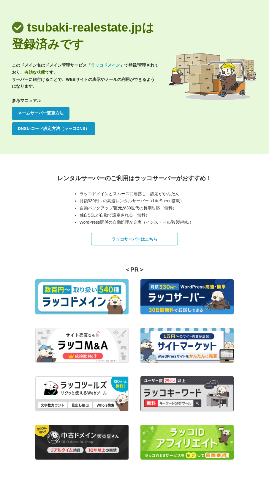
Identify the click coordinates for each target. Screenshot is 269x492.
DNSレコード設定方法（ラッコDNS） (53, 128)
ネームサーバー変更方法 (41, 113)
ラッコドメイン (105, 65)
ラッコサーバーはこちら (134, 239)
